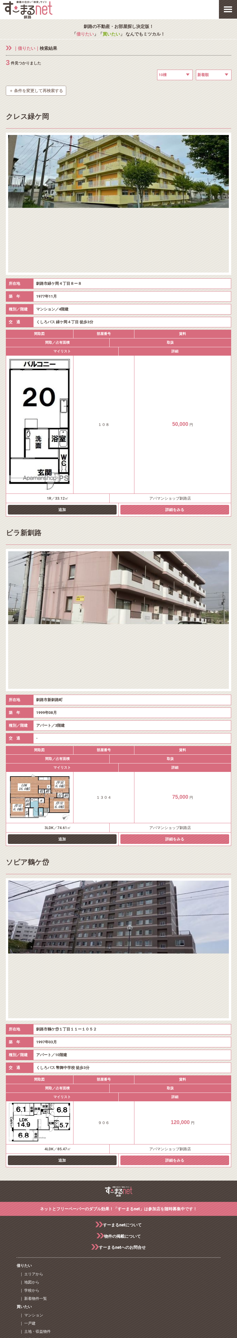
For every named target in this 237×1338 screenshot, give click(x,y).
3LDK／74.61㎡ (58, 828)
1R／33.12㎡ (58, 498)
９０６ (103, 1123)
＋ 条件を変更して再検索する (36, 90)
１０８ (103, 424)
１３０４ (103, 797)
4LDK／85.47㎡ (58, 1149)
